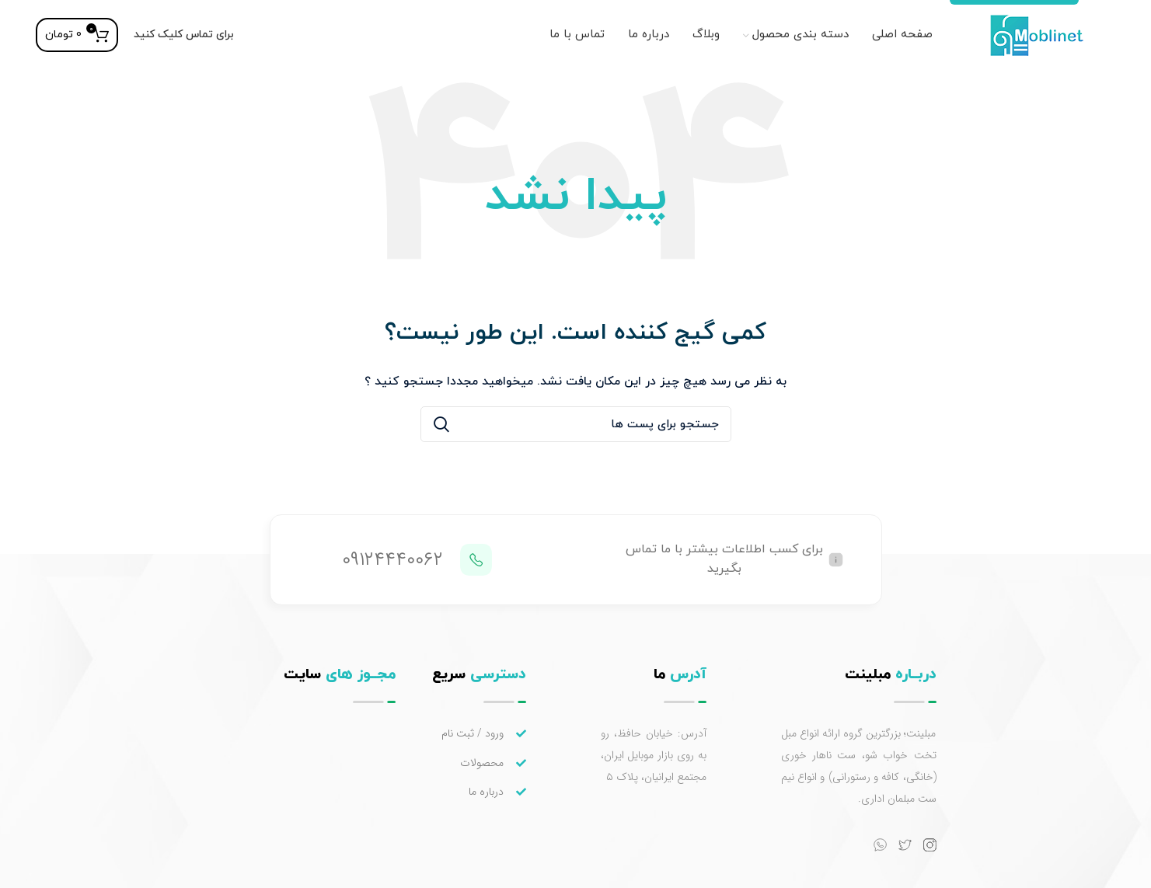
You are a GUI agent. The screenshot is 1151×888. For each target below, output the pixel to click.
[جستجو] (575, 424)
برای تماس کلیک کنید (184, 34)
